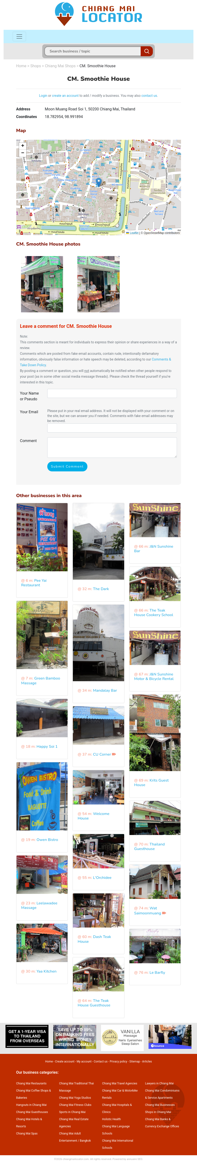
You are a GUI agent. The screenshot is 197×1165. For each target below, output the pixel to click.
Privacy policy (118, 1061)
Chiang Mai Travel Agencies (119, 1083)
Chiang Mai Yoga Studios (75, 1097)
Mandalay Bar (105, 690)
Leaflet (132, 233)
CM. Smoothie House (98, 66)
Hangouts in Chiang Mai (31, 1105)
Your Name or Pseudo (29, 396)
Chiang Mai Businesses (160, 1105)
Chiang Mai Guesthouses (32, 1112)
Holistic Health (111, 1119)
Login (43, 96)
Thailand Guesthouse (149, 846)
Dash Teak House (94, 939)
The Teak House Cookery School (153, 613)
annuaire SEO (134, 1159)
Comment (28, 440)
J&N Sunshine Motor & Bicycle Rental (154, 676)
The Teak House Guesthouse (94, 1003)
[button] (99, 182)
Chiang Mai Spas (27, 1133)
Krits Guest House (151, 783)
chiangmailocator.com (76, 1159)
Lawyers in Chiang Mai (159, 1083)
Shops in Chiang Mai (158, 1112)
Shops (35, 66)
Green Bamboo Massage (40, 681)
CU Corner (102, 754)
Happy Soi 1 (47, 746)
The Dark (101, 589)
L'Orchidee (102, 877)
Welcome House (93, 816)
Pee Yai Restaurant (34, 583)
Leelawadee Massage (39, 905)
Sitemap (134, 1061)
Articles (147, 1061)
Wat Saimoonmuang (147, 911)
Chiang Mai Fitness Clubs (75, 1105)
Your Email (29, 412)
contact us (149, 96)
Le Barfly (157, 972)
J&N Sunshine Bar (153, 549)
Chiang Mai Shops (60, 66)
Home (21, 66)
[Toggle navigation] (19, 36)
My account (84, 1061)
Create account (65, 1061)
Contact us (100, 1061)
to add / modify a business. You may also (110, 96)
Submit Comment (67, 466)
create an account (65, 96)
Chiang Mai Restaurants (31, 1083)
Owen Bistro (47, 839)
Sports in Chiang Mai (72, 1112)
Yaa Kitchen (47, 971)
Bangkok (85, 1140)
